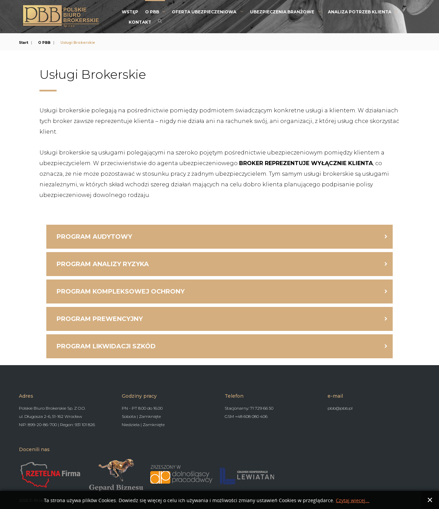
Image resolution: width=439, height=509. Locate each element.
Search (160, 21)
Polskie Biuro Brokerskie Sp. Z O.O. (52, 408)
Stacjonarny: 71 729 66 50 (249, 408)
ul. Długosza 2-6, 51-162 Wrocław (50, 416)
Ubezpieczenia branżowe (282, 11)
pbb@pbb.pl (340, 408)
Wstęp (130, 11)
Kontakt (140, 22)
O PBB (152, 11)
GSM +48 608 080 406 (246, 416)
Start (23, 42)
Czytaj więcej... (352, 501)
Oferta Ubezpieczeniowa (204, 11)
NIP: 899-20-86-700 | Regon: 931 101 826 (57, 424)
